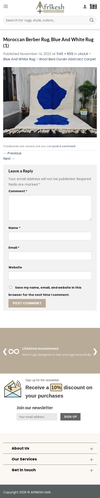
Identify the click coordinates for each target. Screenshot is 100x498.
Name (14, 228)
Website (15, 267)
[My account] (85, 6)
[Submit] (92, 20)
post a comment (64, 146)
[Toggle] (92, 448)
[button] (5, 6)
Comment (17, 191)
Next (9, 158)
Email (13, 247)
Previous (12, 153)
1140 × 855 (65, 53)
